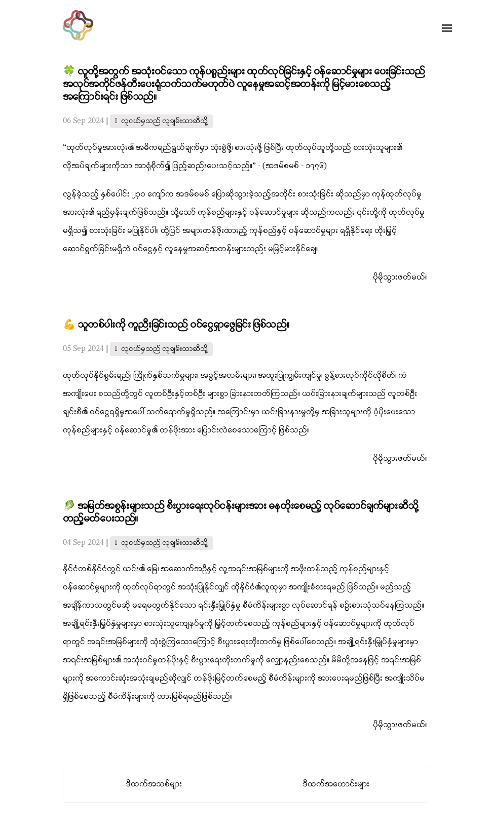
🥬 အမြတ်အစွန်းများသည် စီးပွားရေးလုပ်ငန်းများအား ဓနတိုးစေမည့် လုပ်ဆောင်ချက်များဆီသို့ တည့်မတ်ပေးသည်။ (241, 513)
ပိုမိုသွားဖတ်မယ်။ (400, 277)
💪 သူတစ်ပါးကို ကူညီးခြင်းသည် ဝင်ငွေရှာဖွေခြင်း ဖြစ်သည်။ (176, 325)
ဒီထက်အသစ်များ (154, 784)
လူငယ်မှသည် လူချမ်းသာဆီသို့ (164, 121)
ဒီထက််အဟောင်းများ (336, 784)
